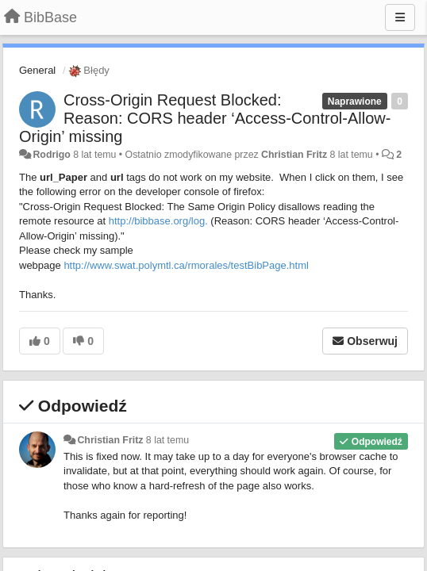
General (37, 70)
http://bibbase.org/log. (158, 221)
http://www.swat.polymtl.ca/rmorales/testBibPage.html (186, 265)
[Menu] (400, 17)
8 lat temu (167, 440)
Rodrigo (51, 154)
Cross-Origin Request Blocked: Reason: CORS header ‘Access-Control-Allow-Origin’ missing (204, 118)
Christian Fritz (294, 154)
